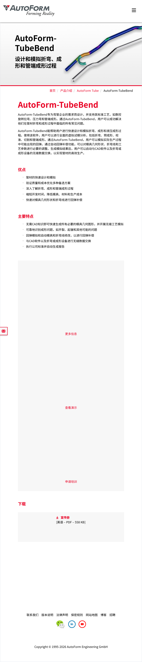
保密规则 (77, 615)
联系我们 (32, 615)
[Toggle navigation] (134, 10)
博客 (103, 615)
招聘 (112, 615)
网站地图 (92, 615)
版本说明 (47, 615)
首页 (52, 90)
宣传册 (65, 517)
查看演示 (71, 407)
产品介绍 (66, 90)
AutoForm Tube (88, 90)
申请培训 (71, 481)
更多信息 (71, 333)
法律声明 (62, 615)
